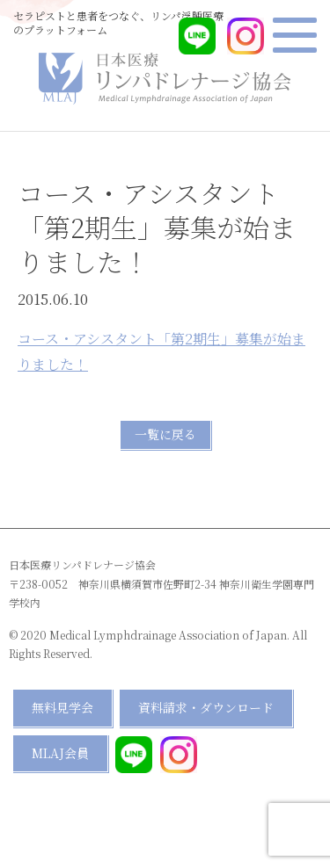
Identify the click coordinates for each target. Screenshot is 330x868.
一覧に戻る (165, 434)
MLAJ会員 (60, 753)
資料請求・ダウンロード (206, 707)
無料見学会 (62, 707)
